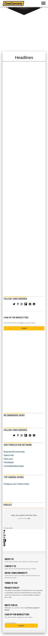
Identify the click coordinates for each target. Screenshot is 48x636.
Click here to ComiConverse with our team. (20, 569)
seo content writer (17, 608)
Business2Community (14, 452)
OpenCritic (9, 455)
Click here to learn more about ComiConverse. (22, 562)
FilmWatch (9, 462)
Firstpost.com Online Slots (16, 484)
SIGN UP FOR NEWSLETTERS (16, 317)
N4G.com (8, 459)
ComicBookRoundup (14, 466)
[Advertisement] (24, 29)
